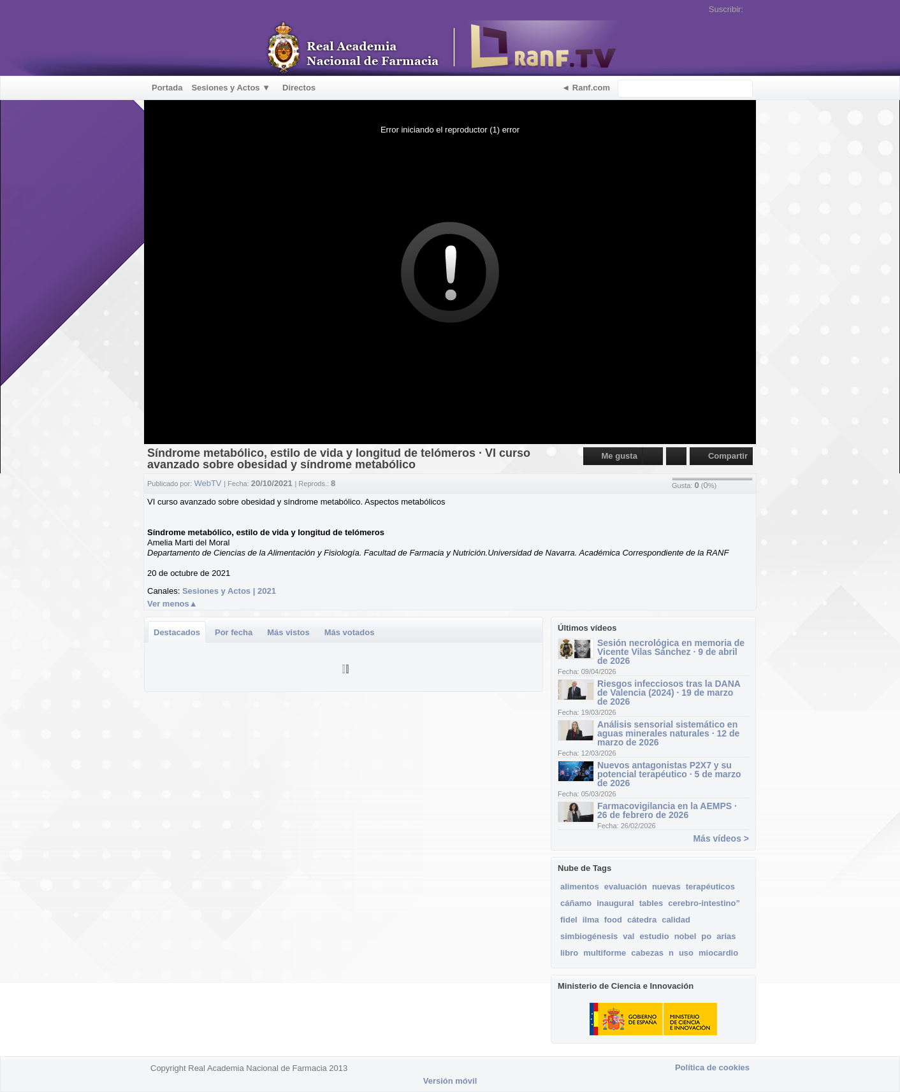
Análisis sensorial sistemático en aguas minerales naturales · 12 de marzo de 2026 (668, 733)
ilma (591, 919)
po (706, 936)
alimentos (579, 886)
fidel (568, 919)
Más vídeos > (721, 838)
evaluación (625, 886)
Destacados (177, 632)
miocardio (718, 953)
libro (569, 953)
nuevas (666, 886)
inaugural (615, 903)
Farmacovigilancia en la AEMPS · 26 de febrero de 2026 (667, 810)
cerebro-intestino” (704, 903)
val (628, 936)
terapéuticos (710, 886)
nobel (685, 936)
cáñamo (576, 903)
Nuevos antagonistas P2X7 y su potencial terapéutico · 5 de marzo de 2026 (669, 774)
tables (651, 903)
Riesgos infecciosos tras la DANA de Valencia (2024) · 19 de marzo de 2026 (668, 693)
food (613, 919)
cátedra (642, 919)
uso (686, 953)
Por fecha (233, 632)
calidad (676, 919)
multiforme (604, 953)
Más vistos (288, 632)
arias (726, 936)
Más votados (349, 632)
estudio (654, 936)
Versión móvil (450, 1081)
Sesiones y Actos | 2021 (229, 591)
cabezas (647, 953)
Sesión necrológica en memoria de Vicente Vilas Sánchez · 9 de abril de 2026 (670, 652)
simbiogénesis (589, 936)
